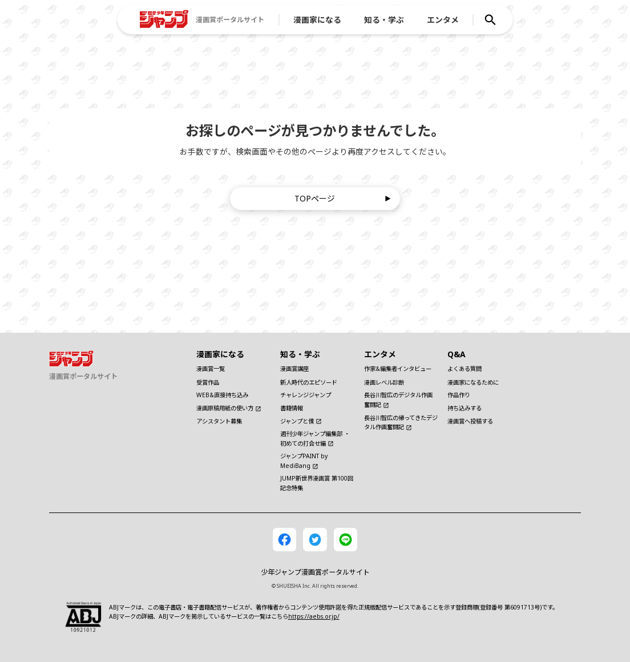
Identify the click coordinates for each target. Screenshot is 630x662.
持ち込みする (464, 408)
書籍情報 (291, 408)
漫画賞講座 (294, 369)
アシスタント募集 (219, 421)
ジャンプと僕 (301, 421)
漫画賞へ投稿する (470, 421)
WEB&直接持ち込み (222, 395)
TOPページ (342, 198)
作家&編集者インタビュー (397, 369)
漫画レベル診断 (384, 382)
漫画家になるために (473, 382)
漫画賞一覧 (210, 369)
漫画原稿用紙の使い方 (228, 408)
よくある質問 (464, 369)
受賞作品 (207, 382)
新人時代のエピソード (308, 382)
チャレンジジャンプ (305, 395)
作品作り (458, 395)
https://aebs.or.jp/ (314, 616)
